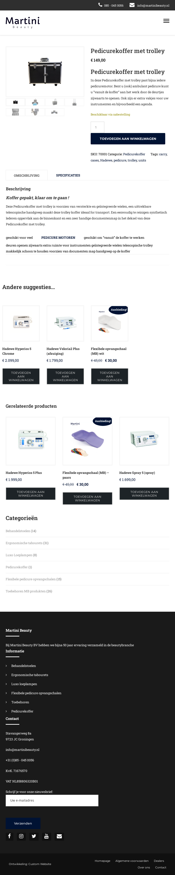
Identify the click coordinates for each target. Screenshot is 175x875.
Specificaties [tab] (68, 175)
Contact (160, 867)
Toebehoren (20, 702)
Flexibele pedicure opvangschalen (36, 693)
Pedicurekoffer (134, 154)
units (142, 160)
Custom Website (39, 864)
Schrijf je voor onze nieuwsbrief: (52, 798)
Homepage (102, 860)
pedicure (120, 160)
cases (95, 160)
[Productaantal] (97, 127)
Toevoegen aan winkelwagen (128, 139)
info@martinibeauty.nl (153, 5)
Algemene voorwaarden (132, 860)
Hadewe (106, 160)
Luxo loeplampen (24, 684)
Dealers (159, 860)
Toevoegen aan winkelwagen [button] (21, 376)
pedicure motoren (58, 237)
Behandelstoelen (23, 666)
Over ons (144, 867)
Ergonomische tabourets (29, 675)
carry (163, 154)
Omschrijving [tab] (26, 175)
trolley (132, 160)
